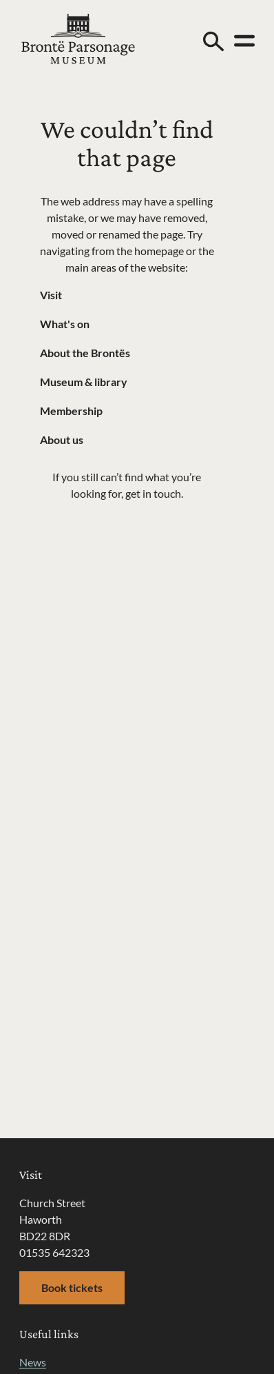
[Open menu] (244, 40)
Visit (51, 294)
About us (61, 439)
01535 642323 (54, 1252)
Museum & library (83, 381)
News (32, 1361)
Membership (71, 410)
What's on (64, 323)
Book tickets (72, 1287)
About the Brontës (85, 352)
